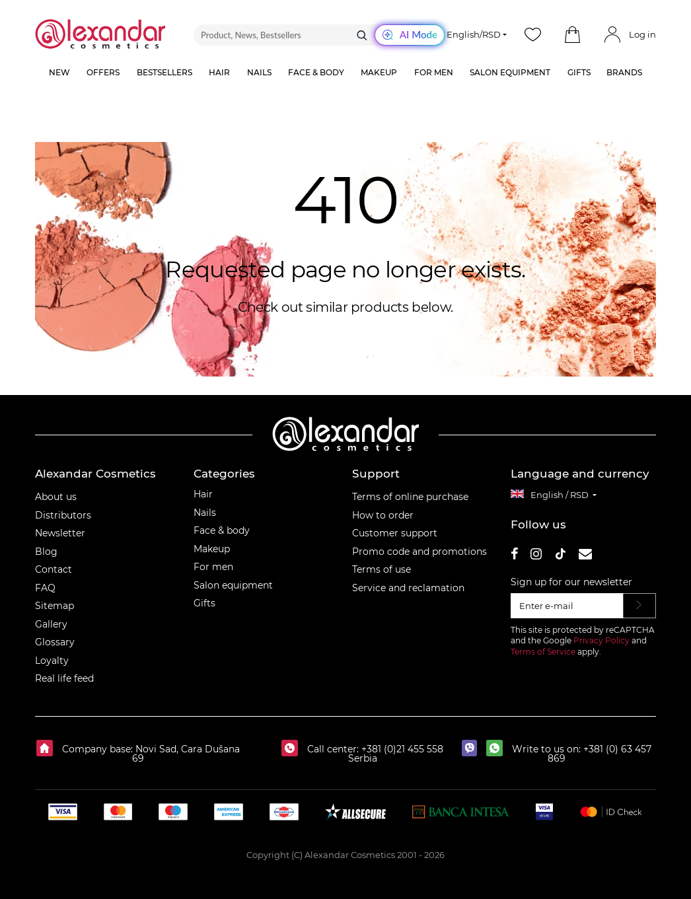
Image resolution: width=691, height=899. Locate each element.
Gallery (51, 624)
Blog (46, 551)
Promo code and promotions (419, 551)
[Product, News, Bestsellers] (319, 35)
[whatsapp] (497, 749)
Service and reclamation (408, 588)
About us (56, 497)
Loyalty (52, 660)
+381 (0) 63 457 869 (599, 753)
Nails (205, 513)
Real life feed (64, 678)
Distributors (63, 515)
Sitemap (54, 606)
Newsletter (60, 533)
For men (213, 567)
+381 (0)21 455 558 (401, 749)
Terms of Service (543, 652)
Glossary (55, 642)
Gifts (204, 603)
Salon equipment (233, 585)
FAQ (45, 588)
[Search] (362, 35)
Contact (53, 569)
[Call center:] (293, 749)
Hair (203, 494)
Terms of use (381, 569)
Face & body (222, 530)
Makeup (212, 549)
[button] (573, 35)
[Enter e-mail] (567, 605)
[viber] (473, 749)
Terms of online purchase (410, 497)
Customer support (394, 533)
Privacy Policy (601, 640)
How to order (383, 515)
